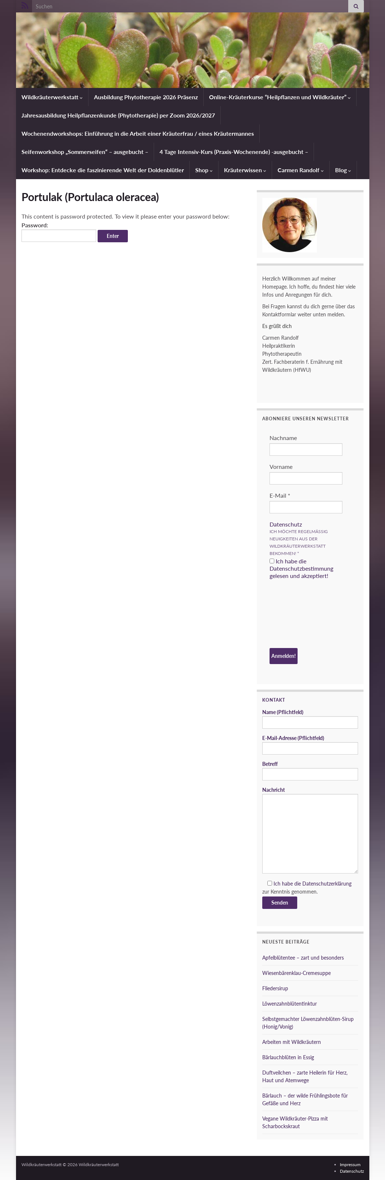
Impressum (350, 1164)
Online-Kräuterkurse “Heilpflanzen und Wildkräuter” (280, 96)
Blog (343, 169)
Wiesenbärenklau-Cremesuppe (296, 973)
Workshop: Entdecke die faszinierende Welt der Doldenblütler (102, 169)
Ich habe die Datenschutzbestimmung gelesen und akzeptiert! (301, 568)
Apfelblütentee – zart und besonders (303, 958)
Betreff (310, 770)
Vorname (281, 466)
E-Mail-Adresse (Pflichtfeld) (310, 745)
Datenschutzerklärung (326, 883)
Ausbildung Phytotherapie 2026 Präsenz (146, 96)
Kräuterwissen (245, 169)
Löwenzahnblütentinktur (289, 1003)
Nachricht (310, 830)
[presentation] (299, 615)
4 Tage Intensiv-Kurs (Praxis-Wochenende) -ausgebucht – (234, 151)
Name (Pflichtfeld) (310, 719)
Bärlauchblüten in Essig (288, 1057)
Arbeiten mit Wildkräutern (291, 1042)
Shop (204, 169)
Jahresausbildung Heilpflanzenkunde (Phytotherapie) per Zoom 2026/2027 (118, 115)
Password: (58, 231)
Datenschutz (286, 524)
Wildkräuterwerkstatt (52, 96)
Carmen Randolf (301, 169)
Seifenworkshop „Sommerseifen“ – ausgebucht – (84, 151)
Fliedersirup (275, 988)
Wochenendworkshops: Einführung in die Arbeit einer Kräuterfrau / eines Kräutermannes (137, 133)
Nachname (283, 437)
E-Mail (280, 495)
